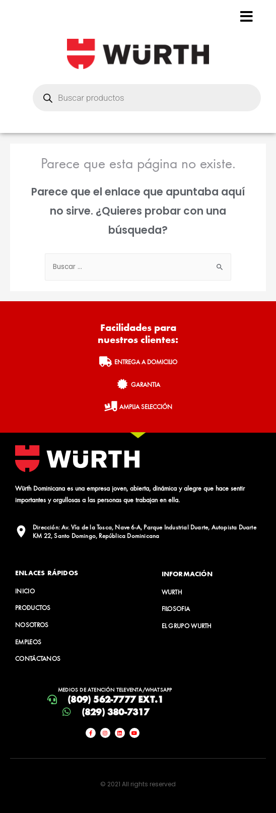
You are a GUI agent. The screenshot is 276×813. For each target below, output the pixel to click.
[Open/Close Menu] (246, 16)
